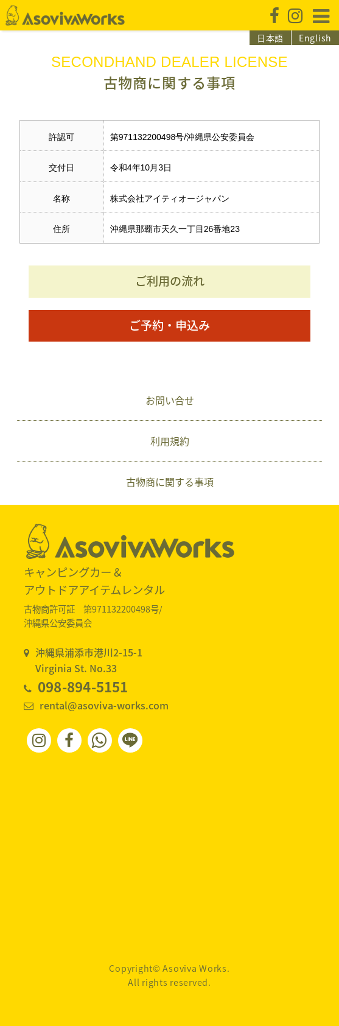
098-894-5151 (83, 686)
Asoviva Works (65, 15)
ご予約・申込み (169, 325)
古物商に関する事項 (170, 481)
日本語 (270, 38)
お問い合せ (169, 400)
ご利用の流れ (169, 280)
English (315, 38)
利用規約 (169, 441)
